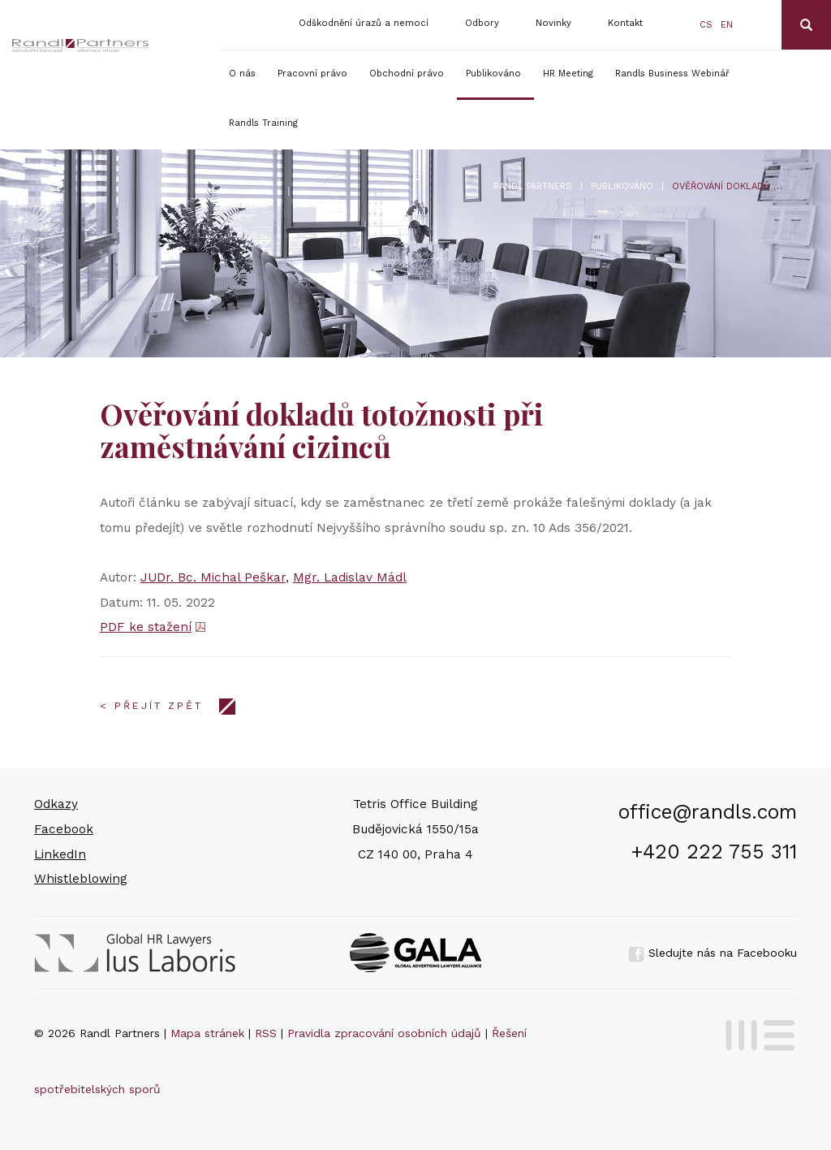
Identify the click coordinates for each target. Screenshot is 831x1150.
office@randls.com (707, 812)
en (727, 24)
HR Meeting (568, 73)
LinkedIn (60, 854)
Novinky (553, 23)
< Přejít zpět (151, 705)
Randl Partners (532, 186)
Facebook (63, 829)
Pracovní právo (312, 73)
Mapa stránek (207, 1033)
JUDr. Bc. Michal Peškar (213, 577)
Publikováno (493, 73)
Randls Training (263, 123)
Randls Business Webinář (672, 73)
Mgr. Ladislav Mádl (350, 577)
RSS (266, 1033)
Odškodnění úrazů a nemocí (363, 23)
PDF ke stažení (146, 627)
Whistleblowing (80, 878)
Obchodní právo (406, 73)
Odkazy (56, 804)
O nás (242, 73)
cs (706, 24)
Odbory (482, 23)
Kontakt (625, 23)
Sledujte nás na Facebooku (712, 952)
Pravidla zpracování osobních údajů (384, 1033)
